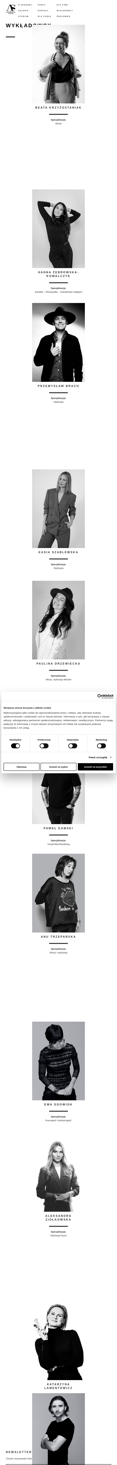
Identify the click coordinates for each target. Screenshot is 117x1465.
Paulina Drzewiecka (59, 663)
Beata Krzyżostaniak (58, 107)
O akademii (25, 5)
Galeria (23, 11)
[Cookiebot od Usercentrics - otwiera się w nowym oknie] (99, 696)
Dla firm (62, 5)
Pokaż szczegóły (98, 757)
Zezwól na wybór (58, 766)
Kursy (42, 5)
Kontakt (43, 11)
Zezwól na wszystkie (95, 766)
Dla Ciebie (44, 16)
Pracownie (64, 16)
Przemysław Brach (58, 386)
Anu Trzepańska (58, 936)
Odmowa (21, 766)
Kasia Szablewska (58, 552)
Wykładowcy (65, 11)
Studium (23, 16)
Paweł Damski (58, 828)
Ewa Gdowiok (58, 1104)
